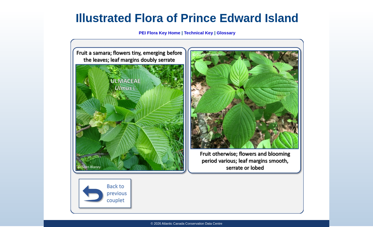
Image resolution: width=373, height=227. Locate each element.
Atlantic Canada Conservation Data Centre (192, 223)
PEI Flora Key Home (159, 32)
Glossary (226, 32)
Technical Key (198, 32)
